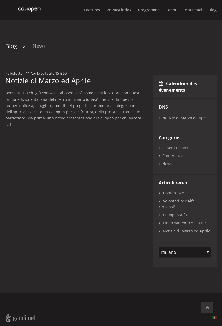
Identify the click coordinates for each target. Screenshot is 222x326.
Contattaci (192, 9)
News (39, 45)
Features (92, 9)
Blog (212, 9)
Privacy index (119, 9)
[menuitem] (209, 10)
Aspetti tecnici (175, 147)
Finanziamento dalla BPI (185, 222)
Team (171, 9)
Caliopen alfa (175, 214)
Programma (149, 9)
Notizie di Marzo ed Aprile (186, 117)
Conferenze (172, 155)
